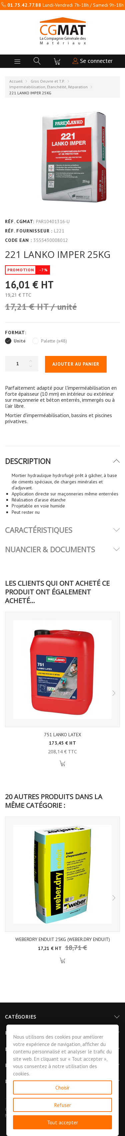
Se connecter (92, 61)
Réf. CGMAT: (19, 221)
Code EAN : (18, 240)
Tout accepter (62, 1122)
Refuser (62, 1105)
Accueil (16, 81)
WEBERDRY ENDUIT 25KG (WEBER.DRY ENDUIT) (62, 939)
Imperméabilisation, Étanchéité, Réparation (48, 86)
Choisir (62, 1087)
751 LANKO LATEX (62, 735)
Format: (16, 332)
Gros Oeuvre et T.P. (48, 81)
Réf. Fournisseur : (28, 231)
